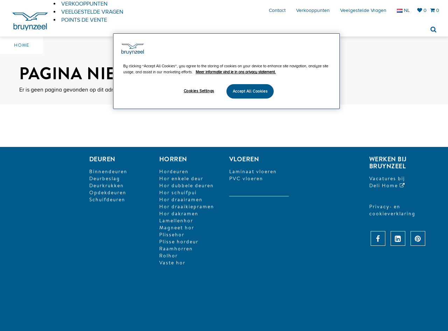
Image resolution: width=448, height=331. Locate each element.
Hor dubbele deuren (186, 185)
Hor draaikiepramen (186, 206)
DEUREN (102, 159)
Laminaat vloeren (253, 171)
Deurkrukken (106, 185)
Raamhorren (176, 248)
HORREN (173, 159)
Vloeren (244, 159)
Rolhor (168, 255)
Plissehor (171, 234)
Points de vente (84, 19)
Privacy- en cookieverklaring (392, 210)
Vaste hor (172, 262)
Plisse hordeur (178, 241)
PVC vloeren (246, 178)
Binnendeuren (108, 171)
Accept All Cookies (250, 91)
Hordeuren (174, 171)
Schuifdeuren (107, 199)
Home (21, 45)
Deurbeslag (104, 178)
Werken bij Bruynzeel (388, 162)
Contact (277, 10)
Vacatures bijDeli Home (387, 182)
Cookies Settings (199, 91)
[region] (226, 71)
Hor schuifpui (178, 192)
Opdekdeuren (107, 192)
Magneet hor (176, 227)
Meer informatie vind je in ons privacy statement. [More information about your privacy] (236, 72)
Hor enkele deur (181, 178)
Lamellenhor (176, 220)
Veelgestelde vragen (363, 10)
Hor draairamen (181, 199)
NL (403, 10)
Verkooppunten (313, 10)
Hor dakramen (178, 213)
